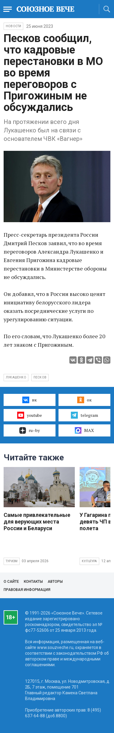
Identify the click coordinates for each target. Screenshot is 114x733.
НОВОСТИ (13, 26)
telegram (84, 415)
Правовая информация (27, 590)
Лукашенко (16, 377)
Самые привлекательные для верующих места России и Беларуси (37, 521)
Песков (39, 377)
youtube (29, 415)
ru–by (29, 430)
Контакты (33, 581)
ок (84, 400)
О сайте (11, 581)
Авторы (55, 581)
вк (29, 400)
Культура (89, 561)
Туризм (11, 561)
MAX (84, 430)
